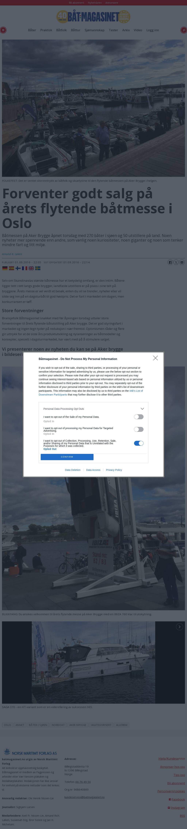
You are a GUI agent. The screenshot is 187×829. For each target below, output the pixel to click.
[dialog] (93, 414)
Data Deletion (73, 470)
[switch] (139, 416)
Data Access (93, 470)
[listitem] (93, 409)
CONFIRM (67, 457)
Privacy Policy (114, 470)
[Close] (156, 359)
